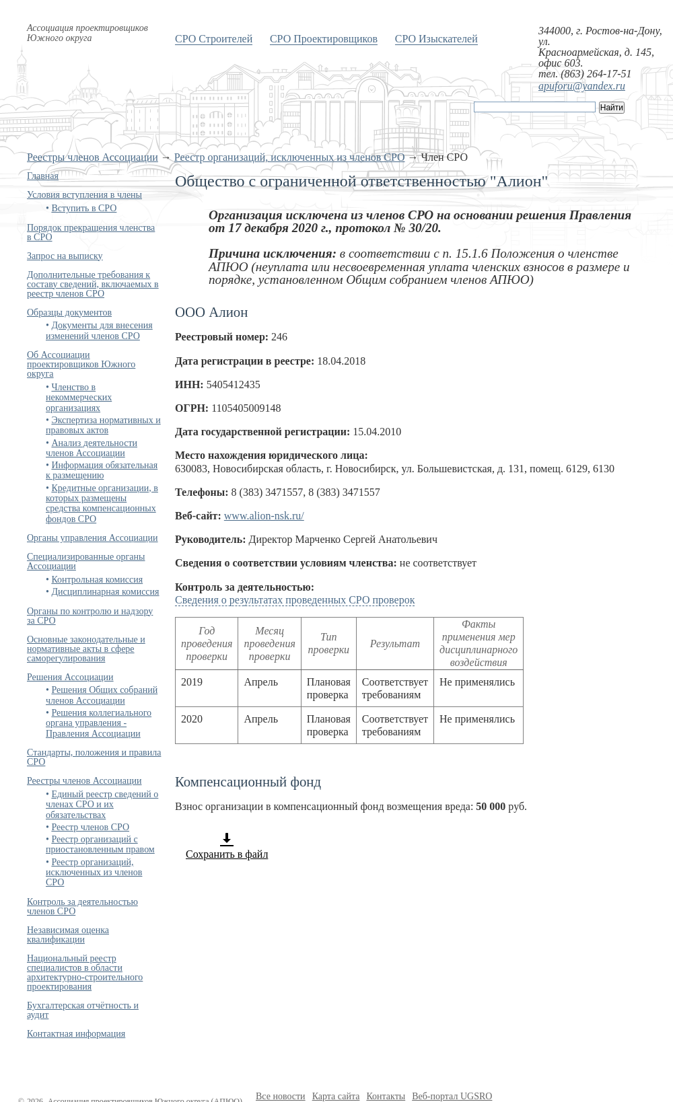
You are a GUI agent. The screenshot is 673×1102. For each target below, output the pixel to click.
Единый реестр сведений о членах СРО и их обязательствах (102, 804)
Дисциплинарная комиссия (105, 592)
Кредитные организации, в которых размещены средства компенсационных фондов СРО (102, 503)
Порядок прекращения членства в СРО (91, 232)
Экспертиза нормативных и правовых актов (103, 425)
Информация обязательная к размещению (101, 470)
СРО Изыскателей (436, 38)
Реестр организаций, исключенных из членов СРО (289, 157)
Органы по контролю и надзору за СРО (90, 616)
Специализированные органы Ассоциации (86, 561)
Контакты (385, 1096)
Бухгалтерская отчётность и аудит (83, 1010)
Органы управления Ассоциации (92, 538)
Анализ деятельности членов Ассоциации (91, 448)
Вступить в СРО (83, 208)
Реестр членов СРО (90, 827)
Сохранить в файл (227, 846)
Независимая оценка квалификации (68, 935)
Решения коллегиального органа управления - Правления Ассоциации (98, 723)
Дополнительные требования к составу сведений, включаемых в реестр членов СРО (93, 284)
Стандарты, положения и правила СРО (94, 757)
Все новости (281, 1096)
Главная (43, 176)
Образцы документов (69, 312)
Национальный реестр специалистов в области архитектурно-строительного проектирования (85, 972)
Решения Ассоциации (70, 677)
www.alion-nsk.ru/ (264, 515)
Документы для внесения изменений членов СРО (99, 330)
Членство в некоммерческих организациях (79, 397)
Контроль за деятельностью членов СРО (82, 906)
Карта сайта (336, 1096)
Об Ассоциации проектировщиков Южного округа (81, 364)
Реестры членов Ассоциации (92, 157)
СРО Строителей (213, 38)
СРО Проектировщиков (324, 38)
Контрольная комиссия (97, 580)
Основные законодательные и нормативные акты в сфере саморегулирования (86, 648)
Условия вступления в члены (84, 195)
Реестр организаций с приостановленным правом (100, 844)
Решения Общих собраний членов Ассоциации (101, 695)
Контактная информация (76, 1034)
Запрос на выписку (65, 256)
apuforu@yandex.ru (581, 85)
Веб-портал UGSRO (452, 1096)
